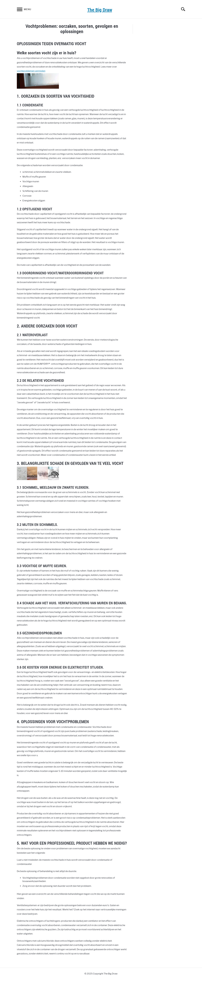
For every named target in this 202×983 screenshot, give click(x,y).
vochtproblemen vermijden (31, 71)
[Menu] (19, 10)
